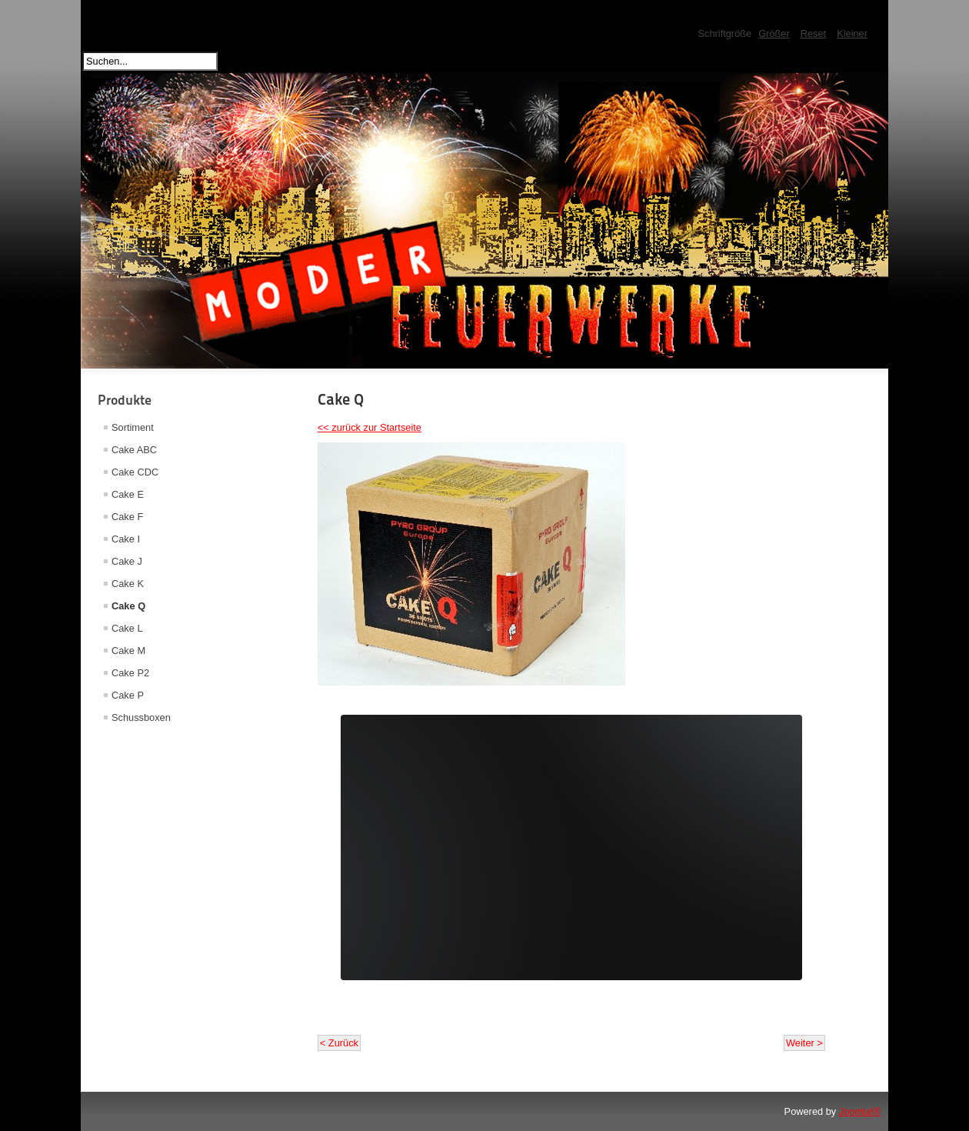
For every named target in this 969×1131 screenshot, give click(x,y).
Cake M (128, 650)
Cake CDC (135, 472)
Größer (774, 33)
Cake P (128, 695)
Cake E (128, 494)
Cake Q (128, 606)
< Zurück (339, 1043)
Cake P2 (130, 673)
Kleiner (852, 33)
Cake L (127, 628)
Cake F (127, 516)
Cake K (128, 583)
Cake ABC (134, 449)
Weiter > (804, 1043)
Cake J (127, 561)
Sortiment (133, 427)
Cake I (126, 539)
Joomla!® (860, 1111)
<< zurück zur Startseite (369, 427)
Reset (813, 33)
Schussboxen (141, 717)
